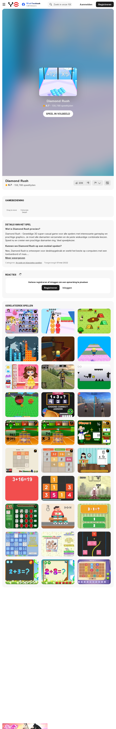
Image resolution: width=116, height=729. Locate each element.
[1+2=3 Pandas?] (94, 516)
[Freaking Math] (21, 488)
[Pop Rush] (57, 321)
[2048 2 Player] (21, 460)
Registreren (104, 4)
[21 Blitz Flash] (21, 516)
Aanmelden (86, 4)
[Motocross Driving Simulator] (57, 376)
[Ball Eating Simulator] (21, 404)
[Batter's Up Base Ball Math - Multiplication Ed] (57, 432)
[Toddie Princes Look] (21, 376)
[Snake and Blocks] (94, 544)
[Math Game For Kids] (21, 571)
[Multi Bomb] (94, 488)
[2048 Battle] (57, 460)
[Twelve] (57, 488)
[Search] (50, 4)
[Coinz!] (57, 544)
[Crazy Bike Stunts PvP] (94, 404)
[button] (15, 258)
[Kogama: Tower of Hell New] (57, 348)
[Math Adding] (94, 432)
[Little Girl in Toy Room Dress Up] (21, 321)
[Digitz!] (21, 544)
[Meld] (97, 183)
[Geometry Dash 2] (94, 376)
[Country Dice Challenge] (57, 404)
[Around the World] (94, 460)
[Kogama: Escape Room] (94, 348)
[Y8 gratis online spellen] (13, 4)
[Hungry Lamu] (94, 321)
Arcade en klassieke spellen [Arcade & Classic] (29, 262)
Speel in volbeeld (58, 113)
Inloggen (67, 287)
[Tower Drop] (21, 348)
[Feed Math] (57, 516)
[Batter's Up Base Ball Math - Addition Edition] (21, 432)
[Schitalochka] (57, 571)
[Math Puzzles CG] (94, 571)
